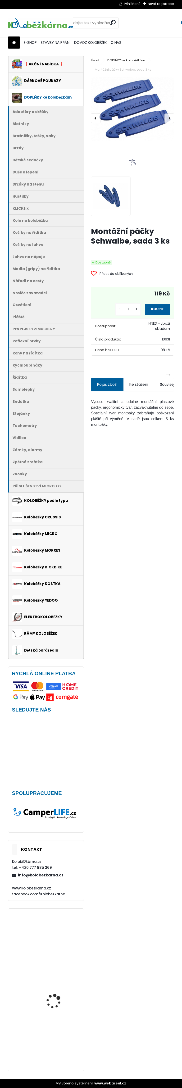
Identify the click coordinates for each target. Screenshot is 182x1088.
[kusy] (119, 309)
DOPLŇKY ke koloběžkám (126, 60)
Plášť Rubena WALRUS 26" (57, 973)
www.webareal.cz (110, 1083)
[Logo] (40, 23)
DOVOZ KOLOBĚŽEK (90, 42)
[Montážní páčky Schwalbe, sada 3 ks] (132, 109)
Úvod (95, 60)
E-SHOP (30, 42)
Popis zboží (107, 384)
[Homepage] (14, 42)
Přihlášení (132, 3)
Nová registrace (161, 3)
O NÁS (116, 42)
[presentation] (95, 118)
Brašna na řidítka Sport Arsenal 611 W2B (58, 933)
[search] (113, 22)
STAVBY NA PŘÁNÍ (55, 42)
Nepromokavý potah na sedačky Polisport (59, 1027)
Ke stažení (138, 384)
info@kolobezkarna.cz (41, 875)
